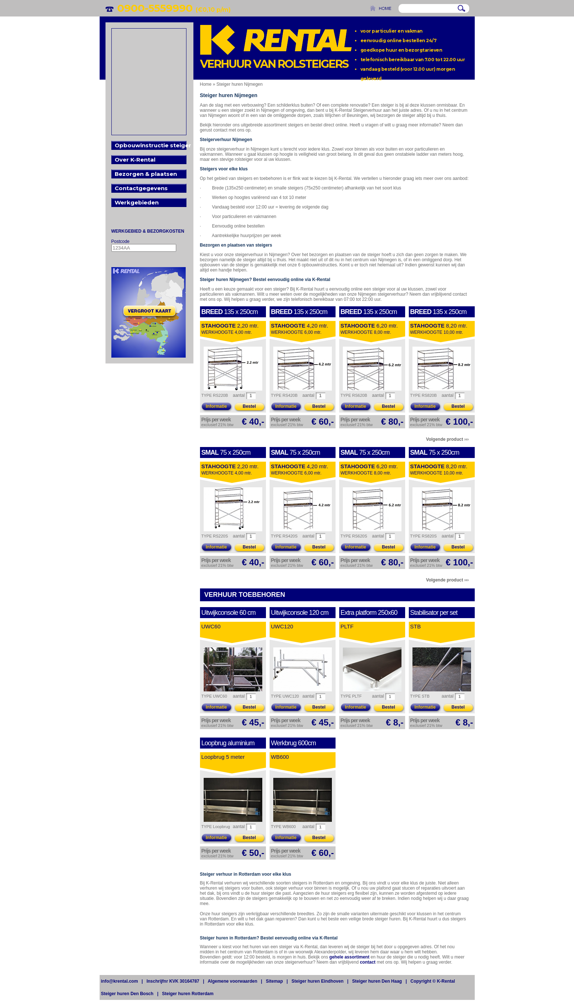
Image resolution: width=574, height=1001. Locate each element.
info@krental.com (119, 981)
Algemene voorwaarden (232, 981)
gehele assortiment (349, 957)
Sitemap (274, 981)
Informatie (216, 406)
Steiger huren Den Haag (377, 981)
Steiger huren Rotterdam (188, 993)
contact (367, 962)
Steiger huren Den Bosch (127, 993)
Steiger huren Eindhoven (318, 981)
